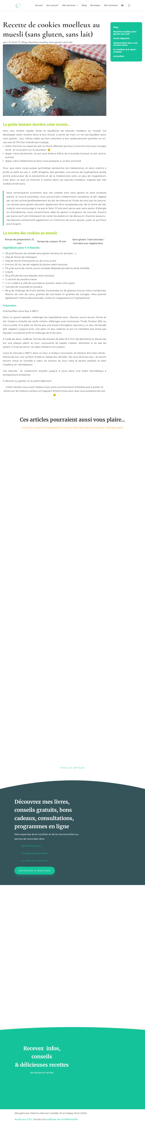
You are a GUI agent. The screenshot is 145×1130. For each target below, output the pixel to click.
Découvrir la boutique (35, 870)
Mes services (68, 6)
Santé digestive (121, 38)
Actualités (118, 56)
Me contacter (111, 6)
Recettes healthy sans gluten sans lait (50, 42)
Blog (84, 6)
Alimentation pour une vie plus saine (125, 44)
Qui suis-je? (52, 6)
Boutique (95, 6)
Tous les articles (72, 768)
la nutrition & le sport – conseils (125, 50)
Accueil (39, 6)
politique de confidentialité (62, 1119)
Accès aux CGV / (23, 1119)
